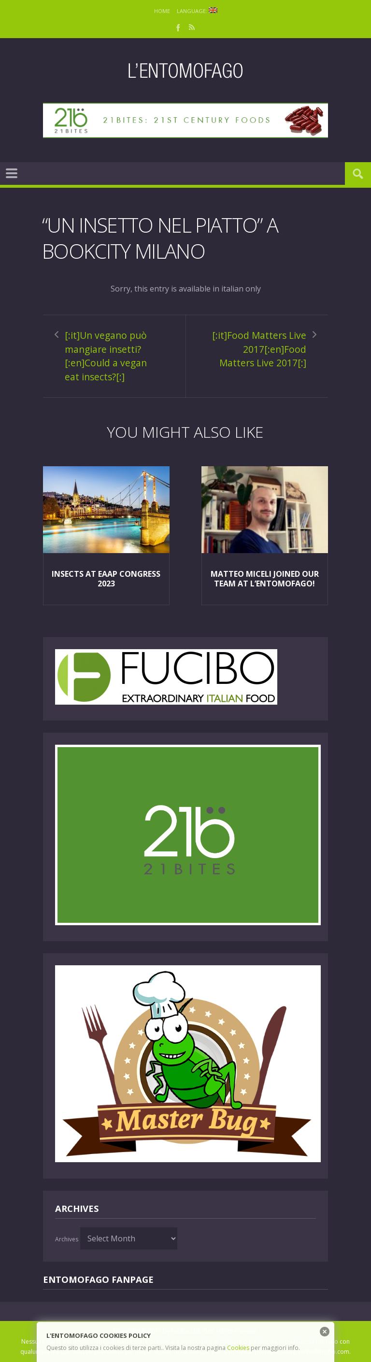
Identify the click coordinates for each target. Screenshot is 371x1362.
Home (162, 10)
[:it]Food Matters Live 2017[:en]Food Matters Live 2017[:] (259, 349)
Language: (197, 10)
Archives (66, 1239)
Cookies (238, 1348)
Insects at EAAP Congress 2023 (106, 579)
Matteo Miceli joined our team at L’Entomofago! (265, 579)
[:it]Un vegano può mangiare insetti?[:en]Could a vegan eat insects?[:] (106, 356)
